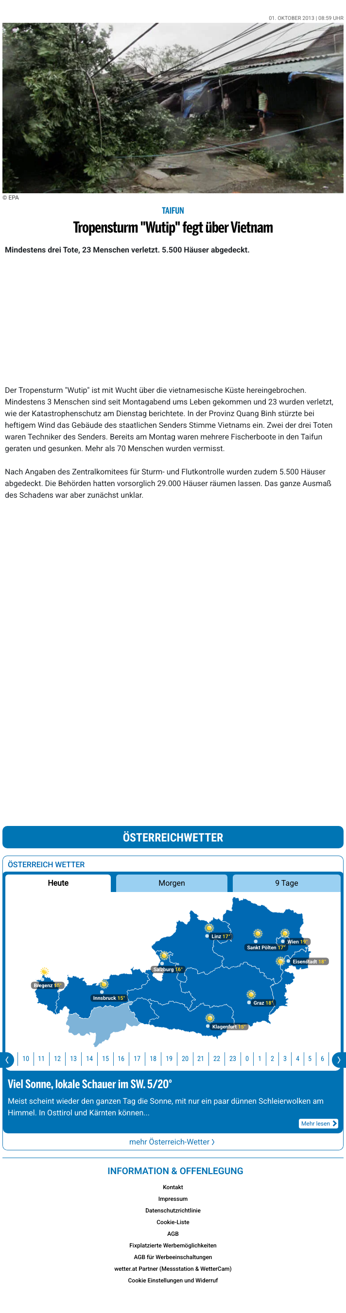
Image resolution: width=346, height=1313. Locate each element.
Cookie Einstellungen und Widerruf (173, 1280)
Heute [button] (58, 883)
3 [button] (291, 1059)
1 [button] (265, 1059)
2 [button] (278, 1059)
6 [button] (328, 1059)
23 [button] (238, 1059)
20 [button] (191, 1059)
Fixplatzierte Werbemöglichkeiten (173, 1245)
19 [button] (175, 1059)
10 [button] (31, 1059)
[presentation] (7, 1060)
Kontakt (173, 1187)
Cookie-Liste (172, 1222)
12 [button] (63, 1059)
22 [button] (222, 1059)
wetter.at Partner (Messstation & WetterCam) (173, 1268)
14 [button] (95, 1059)
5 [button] (315, 1059)
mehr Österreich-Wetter (173, 1141)
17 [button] (142, 1059)
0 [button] (253, 1059)
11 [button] (47, 1059)
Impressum (173, 1198)
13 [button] (79, 1059)
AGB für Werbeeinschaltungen (173, 1257)
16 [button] (126, 1059)
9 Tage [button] (286, 883)
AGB (173, 1233)
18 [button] (159, 1059)
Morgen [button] (171, 883)
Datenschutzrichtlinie (173, 1210)
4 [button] (303, 1059)
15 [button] (111, 1059)
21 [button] (206, 1059)
